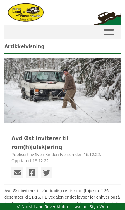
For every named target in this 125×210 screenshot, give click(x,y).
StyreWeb (99, 206)
